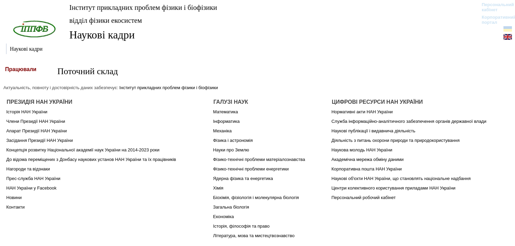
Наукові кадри (102, 35)
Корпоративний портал (494, 20)
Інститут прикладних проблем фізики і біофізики (143, 7)
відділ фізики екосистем (105, 20)
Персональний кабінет (494, 7)
